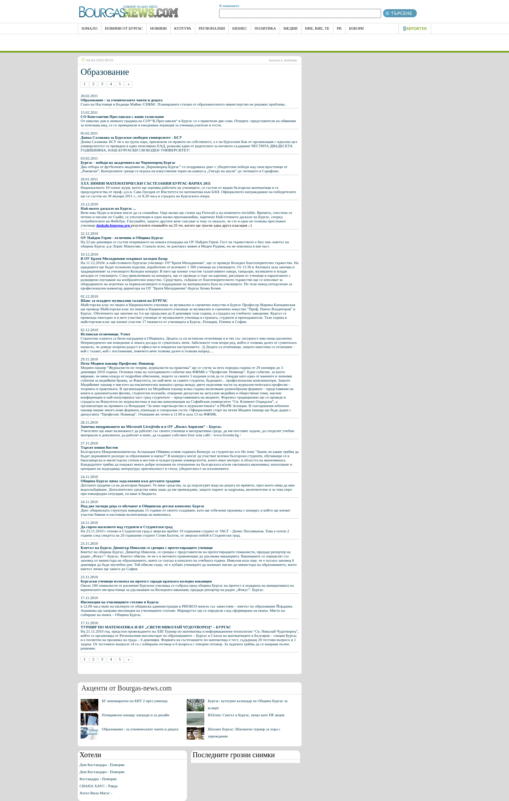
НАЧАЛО (90, 28)
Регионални (212, 28)
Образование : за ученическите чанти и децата (140, 729)
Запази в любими (283, 60)
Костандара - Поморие (98, 779)
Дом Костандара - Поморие (102, 765)
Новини (158, 28)
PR (339, 28)
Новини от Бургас (124, 28)
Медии (290, 28)
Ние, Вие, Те (317, 28)
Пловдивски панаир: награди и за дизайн (135, 715)
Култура (182, 28)
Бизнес (239, 28)
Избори (356, 28)
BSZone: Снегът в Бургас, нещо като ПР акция (246, 715)
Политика (265, 28)
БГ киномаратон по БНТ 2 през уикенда (135, 701)
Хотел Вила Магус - (96, 793)
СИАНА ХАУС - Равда (98, 786)
